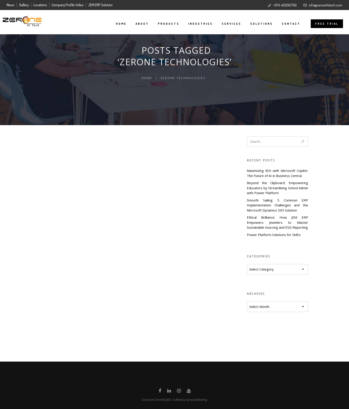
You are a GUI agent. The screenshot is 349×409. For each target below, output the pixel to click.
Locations (40, 5)
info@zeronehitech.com (325, 5)
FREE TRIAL (323, 23)
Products (164, 23)
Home (117, 23)
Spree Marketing (196, 400)
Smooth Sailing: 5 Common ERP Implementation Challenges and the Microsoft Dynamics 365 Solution (277, 205)
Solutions (257, 23)
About (138, 23)
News (10, 5)
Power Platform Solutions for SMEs (274, 234)
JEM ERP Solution (100, 5)
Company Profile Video (67, 5)
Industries (196, 23)
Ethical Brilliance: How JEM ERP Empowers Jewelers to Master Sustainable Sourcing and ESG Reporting (277, 222)
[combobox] (277, 269)
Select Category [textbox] (261, 269)
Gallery (24, 5)
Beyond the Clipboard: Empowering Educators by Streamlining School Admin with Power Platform (277, 188)
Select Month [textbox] (259, 306)
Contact (287, 23)
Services (227, 23)
